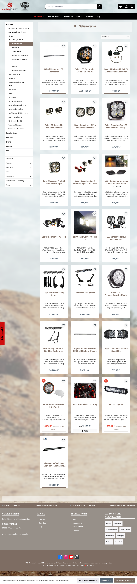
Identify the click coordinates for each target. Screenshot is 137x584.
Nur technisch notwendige (88, 580)
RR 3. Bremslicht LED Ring (85, 408)
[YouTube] (71, 562)
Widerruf (76, 536)
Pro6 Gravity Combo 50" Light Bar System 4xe (54, 353)
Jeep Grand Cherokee (15, 109)
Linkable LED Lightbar (85, 295)
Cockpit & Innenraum (15, 101)
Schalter (14, 63)
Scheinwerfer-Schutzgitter (19, 59)
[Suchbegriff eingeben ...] (71, 6)
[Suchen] (99, 6)
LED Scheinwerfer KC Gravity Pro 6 (116, 240)
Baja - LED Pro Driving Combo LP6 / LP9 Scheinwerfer (85, 70)
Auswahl (9, 24)
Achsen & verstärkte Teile (16, 82)
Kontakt (9, 146)
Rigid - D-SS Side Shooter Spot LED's (116, 353)
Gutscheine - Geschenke (16, 129)
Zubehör (14, 67)
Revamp (9, 137)
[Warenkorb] (132, 6)
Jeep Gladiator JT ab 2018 (17, 105)
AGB (74, 525)
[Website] (76, 562)
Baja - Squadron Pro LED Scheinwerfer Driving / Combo (116, 127)
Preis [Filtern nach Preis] (19, 185)
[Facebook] (60, 562)
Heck (10, 93)
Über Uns (42, 528)
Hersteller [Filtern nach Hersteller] (19, 159)
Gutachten (12, 97)
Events (9, 142)
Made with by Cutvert (85, 571)
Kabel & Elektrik (16, 51)
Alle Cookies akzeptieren (124, 580)
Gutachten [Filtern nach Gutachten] (19, 176)
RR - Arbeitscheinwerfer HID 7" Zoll (54, 409)
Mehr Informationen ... (62, 580)
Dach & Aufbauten (14, 74)
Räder (11, 86)
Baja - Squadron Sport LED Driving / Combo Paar (85, 183)
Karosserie (12, 90)
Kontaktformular (21, 540)
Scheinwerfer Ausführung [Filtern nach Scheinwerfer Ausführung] (19, 181)
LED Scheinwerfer (17, 44)
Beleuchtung (15, 47)
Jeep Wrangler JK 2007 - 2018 (18, 28)
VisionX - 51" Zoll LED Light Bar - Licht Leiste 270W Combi (53, 469)
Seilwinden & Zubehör (15, 121)
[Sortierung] (115, 37)
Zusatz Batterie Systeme (19, 70)
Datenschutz (78, 532)
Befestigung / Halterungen (20, 55)
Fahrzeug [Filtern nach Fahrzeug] (19, 167)
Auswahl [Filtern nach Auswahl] (19, 163)
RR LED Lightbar (116, 408)
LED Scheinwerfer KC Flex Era (85, 240)
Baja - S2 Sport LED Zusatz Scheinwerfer (53, 127)
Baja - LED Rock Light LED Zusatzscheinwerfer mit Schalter (116, 70)
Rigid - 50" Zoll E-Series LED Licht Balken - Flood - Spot (85, 353)
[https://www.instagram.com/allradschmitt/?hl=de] (65, 562)
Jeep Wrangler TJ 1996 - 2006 (18, 113)
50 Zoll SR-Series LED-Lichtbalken (53, 70)
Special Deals (11, 133)
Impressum (77, 528)
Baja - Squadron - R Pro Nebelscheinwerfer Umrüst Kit (85, 127)
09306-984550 (9, 529)
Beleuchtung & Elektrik (16, 40)
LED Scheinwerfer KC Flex (54, 239)
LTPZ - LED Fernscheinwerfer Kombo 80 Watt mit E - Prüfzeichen (116, 296)
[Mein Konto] (126, 6)
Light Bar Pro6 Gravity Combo (54, 296)
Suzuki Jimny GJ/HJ (15, 117)
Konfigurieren (106, 580)
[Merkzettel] (120, 6)
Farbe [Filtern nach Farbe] (19, 172)
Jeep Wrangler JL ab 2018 (17, 32)
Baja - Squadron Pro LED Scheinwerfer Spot (54, 183)
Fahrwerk (12, 78)
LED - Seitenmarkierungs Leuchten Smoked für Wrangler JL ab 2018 (116, 183)
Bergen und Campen (15, 125)
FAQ (8, 151)
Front (11, 36)
